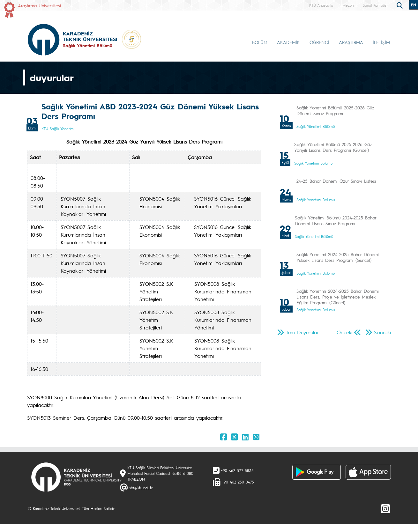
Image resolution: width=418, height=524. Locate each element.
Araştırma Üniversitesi (39, 5)
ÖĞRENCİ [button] (319, 42)
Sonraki (382, 332)
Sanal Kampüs (374, 5)
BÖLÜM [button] (259, 42)
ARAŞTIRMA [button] (351, 42)
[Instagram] (385, 508)
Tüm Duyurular (302, 332)
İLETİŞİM (381, 42)
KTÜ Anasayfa (321, 5)
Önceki (344, 332)
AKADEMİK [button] (288, 42)
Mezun (348, 5)
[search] (400, 5)
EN (413, 4)
